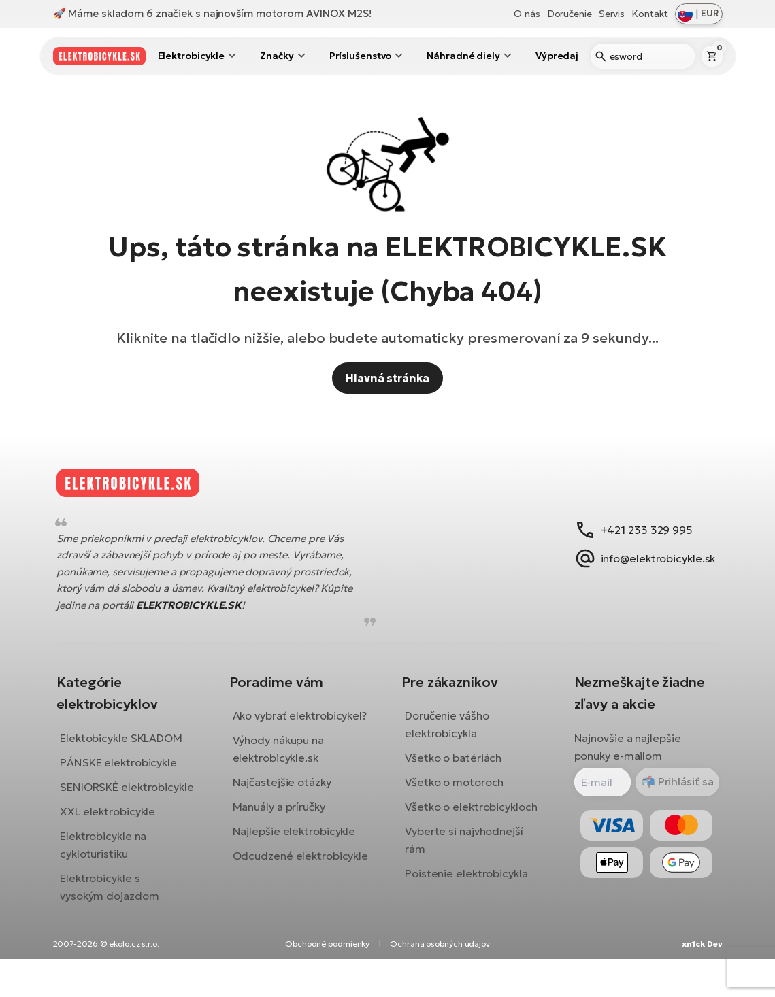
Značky (276, 56)
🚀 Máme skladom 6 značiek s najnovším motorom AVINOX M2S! (212, 13)
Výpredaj (556, 56)
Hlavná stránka (387, 378)
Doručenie (569, 13)
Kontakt (649, 13)
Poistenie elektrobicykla (466, 884)
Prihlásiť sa (673, 792)
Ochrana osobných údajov (440, 982)
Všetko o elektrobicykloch (471, 817)
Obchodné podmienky (327, 982)
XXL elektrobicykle (117, 839)
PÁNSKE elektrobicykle (128, 772)
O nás (527, 13)
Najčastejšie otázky (286, 810)
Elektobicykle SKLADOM (131, 748)
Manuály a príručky (283, 835)
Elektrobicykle (191, 56)
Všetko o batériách (453, 768)
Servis (612, 13)
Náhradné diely (463, 56)
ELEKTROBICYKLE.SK (198, 615)
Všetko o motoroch (454, 793)
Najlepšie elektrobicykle (299, 859)
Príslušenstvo (360, 56)
